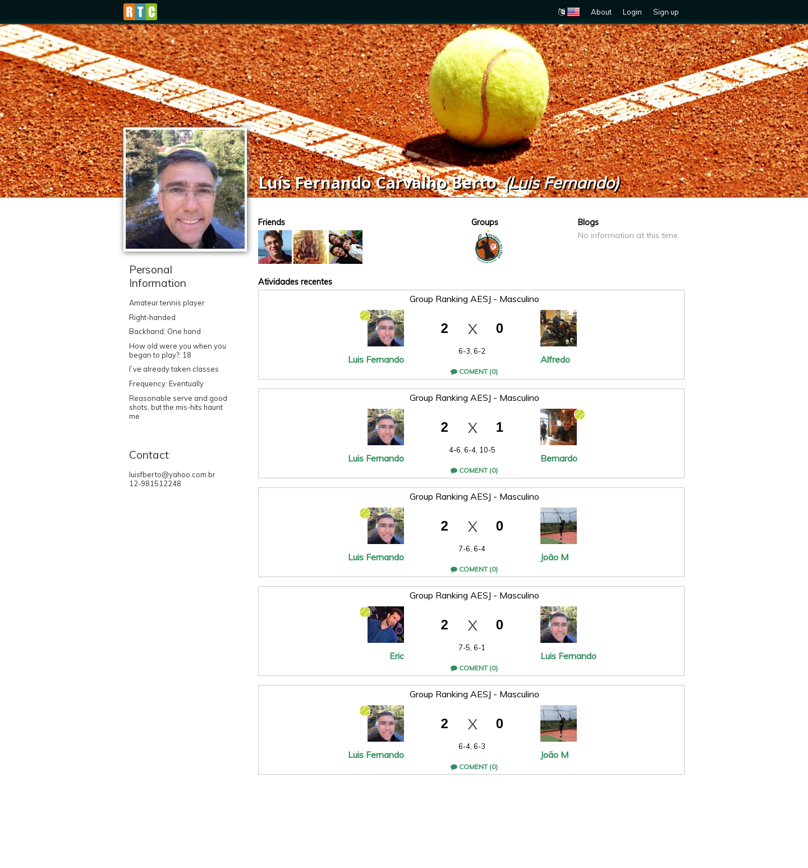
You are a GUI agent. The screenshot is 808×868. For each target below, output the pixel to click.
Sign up (666, 11)
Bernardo (558, 458)
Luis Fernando (376, 359)
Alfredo (555, 359)
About (601, 11)
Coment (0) (474, 371)
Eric (396, 655)
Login (632, 11)
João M (554, 557)
